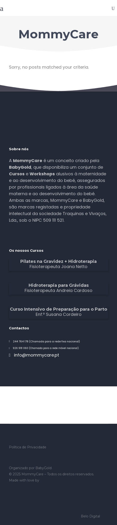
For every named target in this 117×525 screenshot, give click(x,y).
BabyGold (43, 468)
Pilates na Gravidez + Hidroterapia (58, 261)
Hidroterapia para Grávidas (59, 285)
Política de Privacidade (27, 447)
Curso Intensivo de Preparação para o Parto (58, 309)
